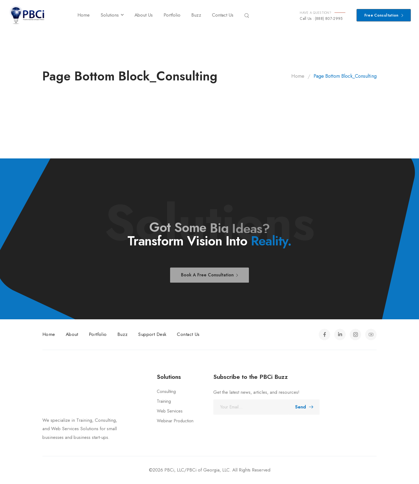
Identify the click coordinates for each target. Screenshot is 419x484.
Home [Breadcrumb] (297, 76)
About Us (144, 15)
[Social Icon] (324, 334)
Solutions (110, 15)
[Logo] (27, 15)
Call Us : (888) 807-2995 (321, 18)
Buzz (196, 15)
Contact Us (222, 15)
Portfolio (172, 15)
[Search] (247, 15)
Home (83, 15)
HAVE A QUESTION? (315, 12)
